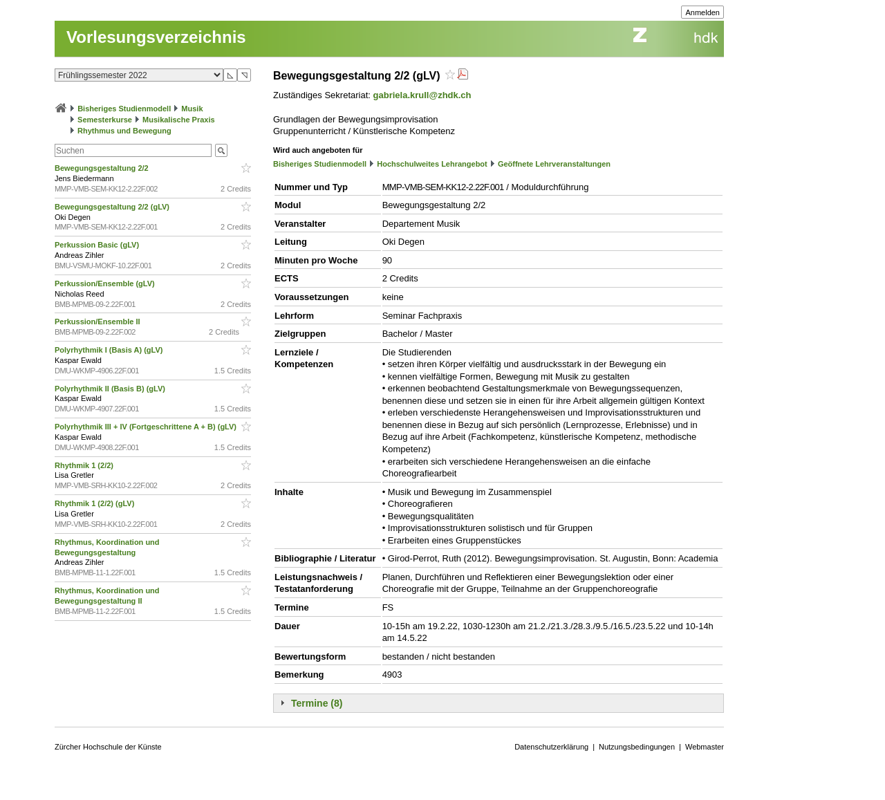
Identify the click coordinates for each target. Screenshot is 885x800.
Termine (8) (316, 703)
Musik (192, 108)
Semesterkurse (104, 119)
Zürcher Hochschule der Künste (108, 747)
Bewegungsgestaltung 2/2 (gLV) (113, 207)
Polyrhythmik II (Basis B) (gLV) (111, 388)
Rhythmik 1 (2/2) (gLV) (95, 503)
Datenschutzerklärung (551, 747)
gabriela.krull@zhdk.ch (422, 95)
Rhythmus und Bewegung (124, 131)
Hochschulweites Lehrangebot (432, 164)
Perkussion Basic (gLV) (98, 245)
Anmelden (702, 12)
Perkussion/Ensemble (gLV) (106, 283)
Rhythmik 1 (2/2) (85, 465)
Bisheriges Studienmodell (124, 108)
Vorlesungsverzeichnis (156, 37)
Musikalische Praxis (178, 119)
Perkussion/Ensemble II (98, 321)
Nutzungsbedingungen (637, 747)
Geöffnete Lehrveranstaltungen (554, 164)
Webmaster (704, 747)
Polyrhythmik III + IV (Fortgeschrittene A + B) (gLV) (147, 426)
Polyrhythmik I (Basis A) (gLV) (110, 350)
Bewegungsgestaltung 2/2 (103, 168)
